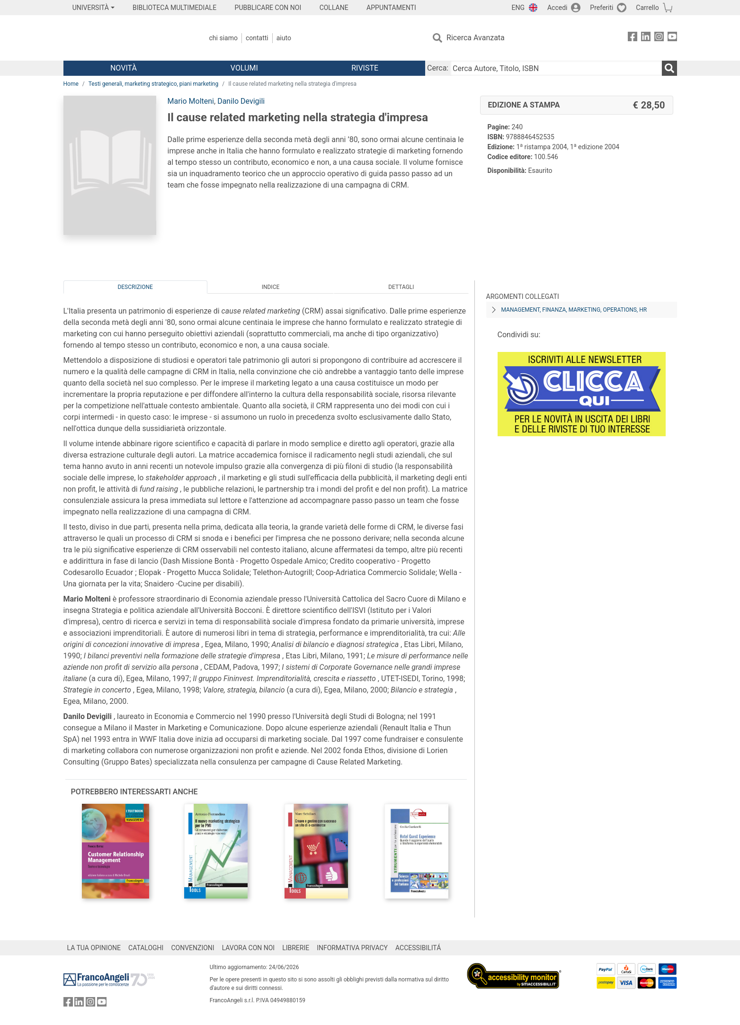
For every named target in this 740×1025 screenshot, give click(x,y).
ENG (518, 7)
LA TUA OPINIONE (94, 948)
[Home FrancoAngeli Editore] (126, 38)
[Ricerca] (669, 68)
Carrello (647, 7)
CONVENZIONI (192, 948)
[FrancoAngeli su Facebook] (632, 38)
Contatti (257, 38)
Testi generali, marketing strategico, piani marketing (153, 84)
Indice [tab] (271, 287)
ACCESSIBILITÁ (418, 948)
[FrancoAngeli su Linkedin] (646, 38)
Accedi (557, 7)
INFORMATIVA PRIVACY (352, 948)
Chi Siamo (223, 38)
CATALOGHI (145, 948)
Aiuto (283, 38)
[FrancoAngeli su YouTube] (672, 38)
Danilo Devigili (241, 101)
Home (71, 84)
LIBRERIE (295, 948)
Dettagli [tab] (401, 287)
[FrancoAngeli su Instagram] (659, 38)
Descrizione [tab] (134, 287)
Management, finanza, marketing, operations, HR (574, 309)
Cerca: (437, 67)
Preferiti (601, 7)
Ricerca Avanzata (475, 37)
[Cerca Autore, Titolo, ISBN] (555, 68)
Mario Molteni (191, 101)
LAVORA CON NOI (248, 948)
